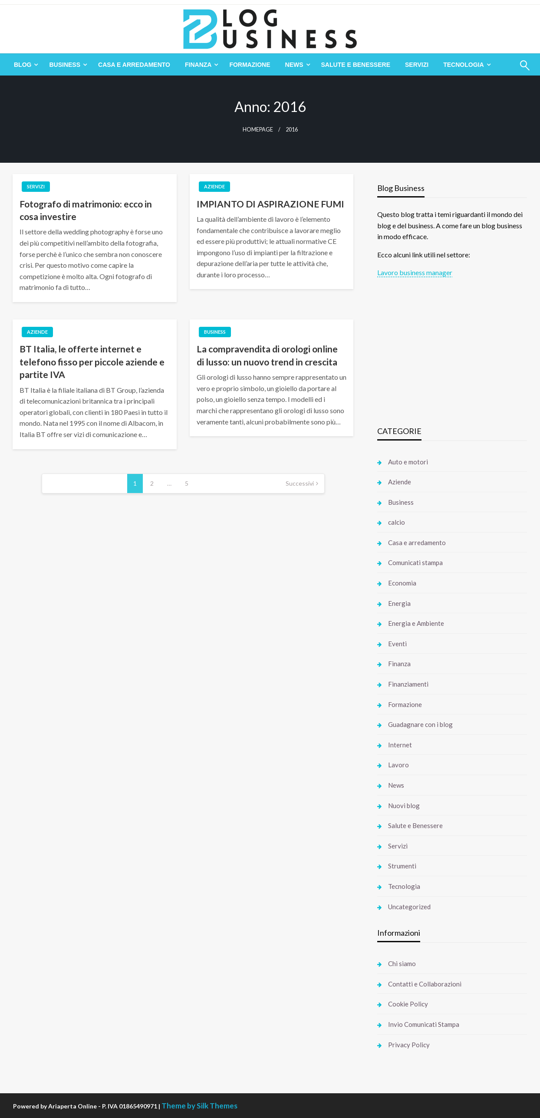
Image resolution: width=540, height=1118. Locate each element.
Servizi (416, 64)
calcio (396, 522)
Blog (22, 64)
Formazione (249, 64)
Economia (402, 583)
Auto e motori (408, 462)
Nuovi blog (404, 805)
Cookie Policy (408, 1004)
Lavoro (398, 765)
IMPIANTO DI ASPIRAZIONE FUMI (270, 203)
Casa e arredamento (134, 64)
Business (64, 64)
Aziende (214, 186)
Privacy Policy (409, 1045)
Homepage (258, 129)
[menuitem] (24, 65)
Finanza (198, 64)
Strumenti (402, 866)
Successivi (300, 483)
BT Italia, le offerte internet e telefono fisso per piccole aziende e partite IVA (92, 361)
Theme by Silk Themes (199, 1105)
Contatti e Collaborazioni (424, 984)
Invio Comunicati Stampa (423, 1024)
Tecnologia (463, 64)
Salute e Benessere (355, 64)
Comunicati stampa (415, 562)
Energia (399, 603)
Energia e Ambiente (416, 623)
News (294, 64)
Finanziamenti (408, 684)
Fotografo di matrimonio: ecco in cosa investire (86, 210)
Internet (400, 745)
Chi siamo (402, 963)
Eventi (397, 644)
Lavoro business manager (414, 272)
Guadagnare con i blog (420, 724)
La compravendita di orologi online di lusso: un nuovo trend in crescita (267, 355)
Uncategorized (409, 907)
